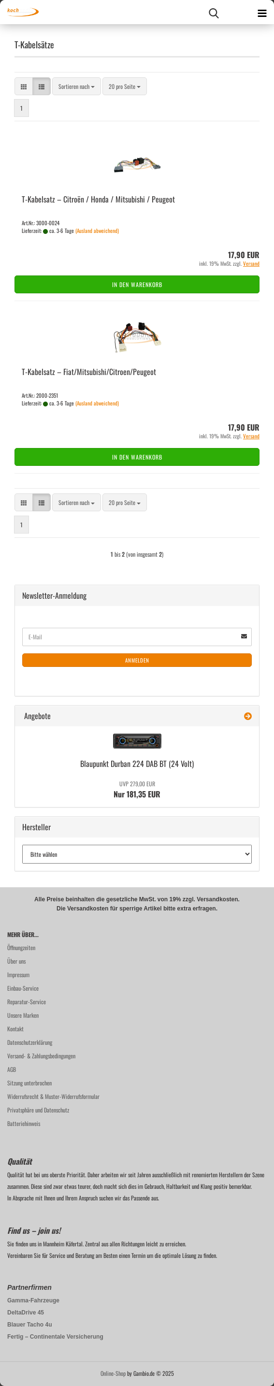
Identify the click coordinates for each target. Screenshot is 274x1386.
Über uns (16, 961)
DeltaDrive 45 (25, 1312)
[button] (23, 86)
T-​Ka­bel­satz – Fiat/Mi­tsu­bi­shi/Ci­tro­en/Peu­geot (89, 371)
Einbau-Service (23, 988)
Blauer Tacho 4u (29, 1324)
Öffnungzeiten (21, 947)
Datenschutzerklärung (29, 1042)
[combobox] (76, 86)
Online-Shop (113, 1373)
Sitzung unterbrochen (29, 1083)
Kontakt (15, 1029)
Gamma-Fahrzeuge (33, 1300)
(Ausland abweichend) (97, 230)
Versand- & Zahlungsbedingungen (41, 1056)
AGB (11, 1069)
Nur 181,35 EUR (137, 790)
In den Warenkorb (137, 284)
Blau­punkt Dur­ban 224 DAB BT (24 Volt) (137, 763)
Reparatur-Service (26, 1001)
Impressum (18, 974)
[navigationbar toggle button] (262, 12)
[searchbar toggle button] (214, 12)
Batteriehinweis (23, 1123)
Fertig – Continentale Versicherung (55, 1336)
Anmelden (137, 660)
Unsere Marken (23, 1015)
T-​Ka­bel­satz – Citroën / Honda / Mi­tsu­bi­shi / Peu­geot (98, 199)
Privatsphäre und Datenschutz (38, 1110)
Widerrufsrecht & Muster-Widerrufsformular (53, 1096)
